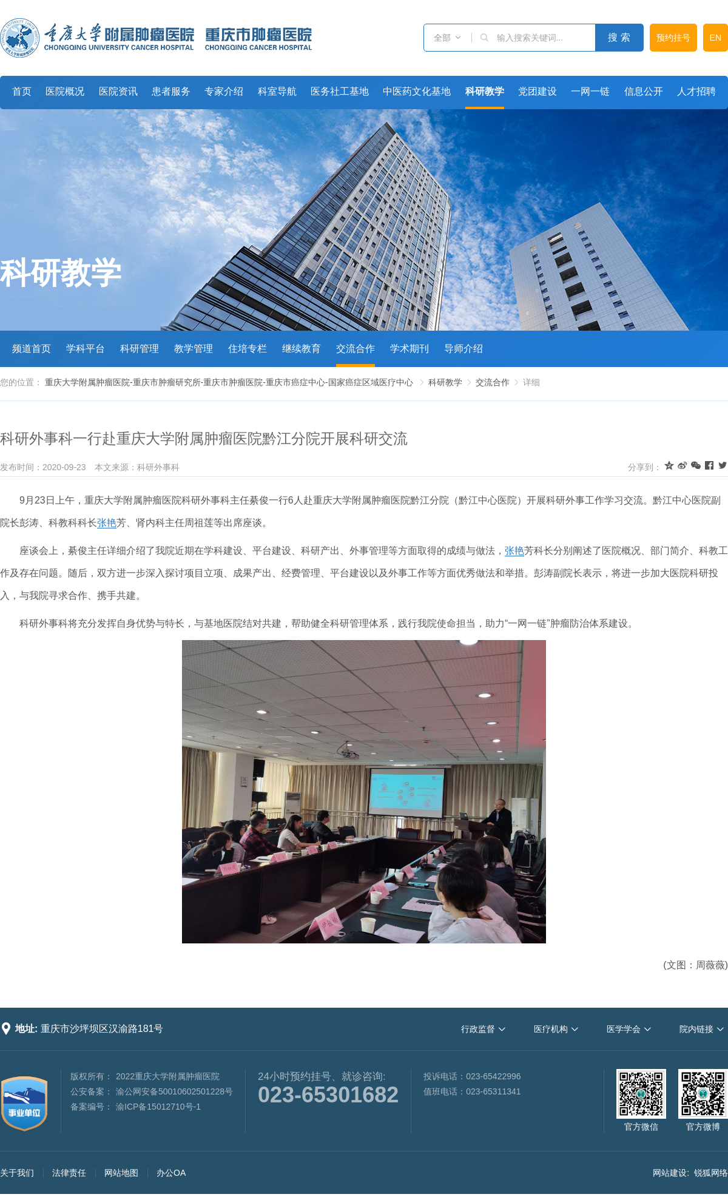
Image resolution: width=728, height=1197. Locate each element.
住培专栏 (247, 348)
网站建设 (670, 1173)
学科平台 (85, 348)
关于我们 (17, 1173)
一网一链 (590, 91)
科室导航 (277, 91)
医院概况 (65, 91)
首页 (22, 91)
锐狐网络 (711, 1173)
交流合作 (355, 348)
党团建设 (537, 91)
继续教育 (301, 348)
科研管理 (139, 348)
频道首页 (31, 348)
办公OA (171, 1173)
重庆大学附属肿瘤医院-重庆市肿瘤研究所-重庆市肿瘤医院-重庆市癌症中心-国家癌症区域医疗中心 (229, 382)
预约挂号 (673, 37)
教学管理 (193, 348)
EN (715, 37)
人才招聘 (696, 91)
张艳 (106, 523)
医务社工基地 (340, 91)
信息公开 (643, 91)
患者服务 (171, 91)
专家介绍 (223, 91)
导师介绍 (463, 348)
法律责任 (69, 1173)
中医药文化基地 (417, 91)
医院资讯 (118, 91)
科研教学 (484, 91)
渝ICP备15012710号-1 (158, 1106)
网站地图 (121, 1173)
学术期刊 (409, 348)
